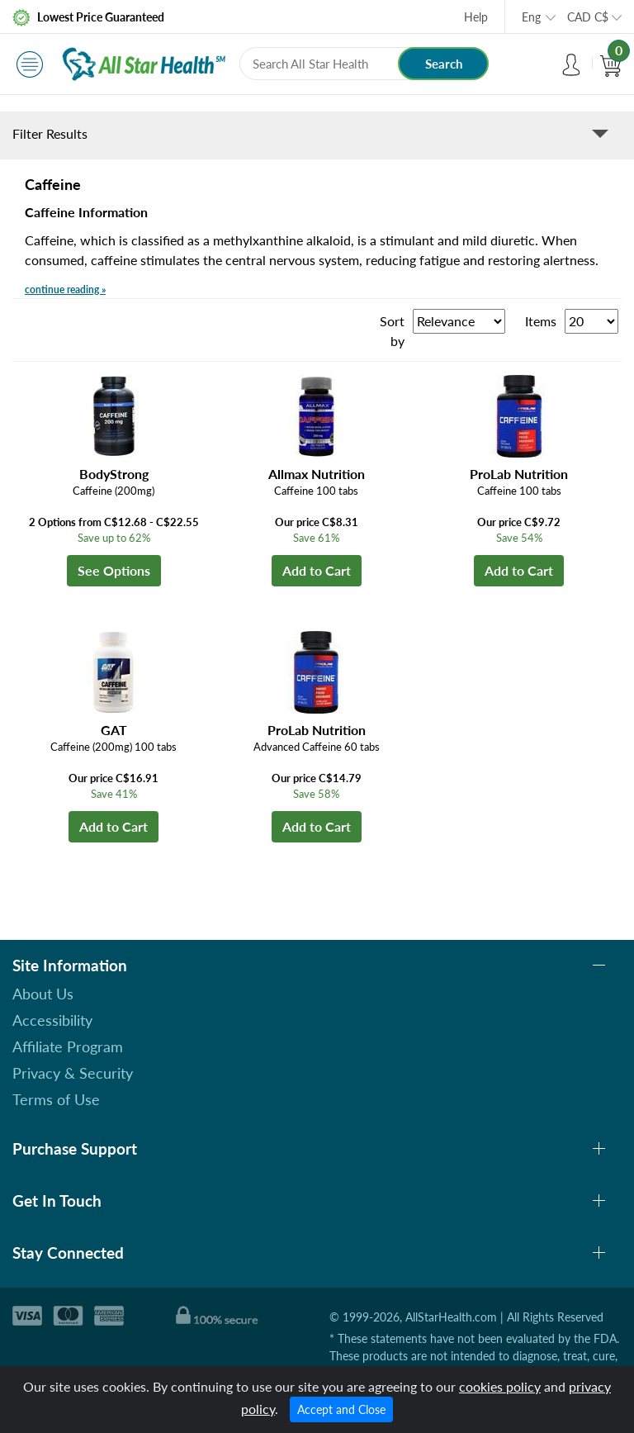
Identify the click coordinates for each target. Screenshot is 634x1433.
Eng (531, 17)
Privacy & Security (72, 1073)
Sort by (392, 331)
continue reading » (65, 289)
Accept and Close (341, 1409)
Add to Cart (316, 570)
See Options (114, 570)
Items (540, 321)
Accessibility (52, 1020)
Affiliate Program (67, 1046)
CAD (587, 17)
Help (476, 17)
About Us (42, 994)
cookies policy (500, 1386)
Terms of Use (56, 1099)
